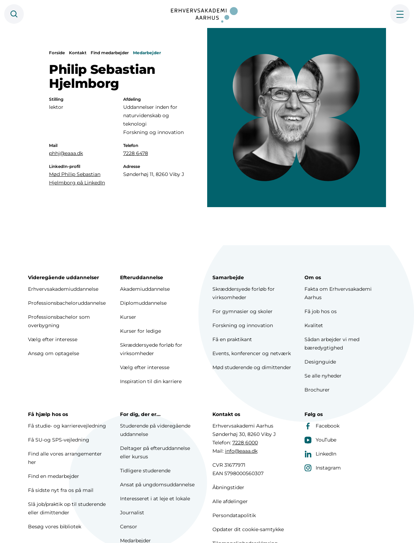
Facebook (321, 426)
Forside (57, 52)
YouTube (320, 440)
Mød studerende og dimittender (251, 367)
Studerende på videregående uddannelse (155, 430)
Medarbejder (147, 52)
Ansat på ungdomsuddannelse (157, 484)
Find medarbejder (110, 52)
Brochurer (317, 390)
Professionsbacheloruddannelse (67, 303)
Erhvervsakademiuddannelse (63, 289)
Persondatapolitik (234, 515)
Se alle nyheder (323, 376)
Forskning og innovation (242, 325)
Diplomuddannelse (143, 303)
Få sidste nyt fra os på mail (60, 490)
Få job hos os (320, 311)
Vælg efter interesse (52, 339)
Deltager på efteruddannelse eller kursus (155, 452)
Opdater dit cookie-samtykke (248, 529)
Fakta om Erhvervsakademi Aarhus (338, 293)
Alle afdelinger (230, 501)
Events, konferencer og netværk (251, 353)
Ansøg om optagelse (53, 353)
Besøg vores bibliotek (54, 526)
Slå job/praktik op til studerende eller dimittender (67, 508)
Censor (128, 526)
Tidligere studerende (145, 470)
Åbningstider (228, 487)
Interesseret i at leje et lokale (155, 498)
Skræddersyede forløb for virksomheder (151, 349)
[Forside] (207, 14)
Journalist (132, 512)
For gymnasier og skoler (242, 311)
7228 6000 (245, 442)
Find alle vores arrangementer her (65, 458)
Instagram (322, 468)
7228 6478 (135, 153)
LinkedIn (320, 454)
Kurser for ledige (140, 331)
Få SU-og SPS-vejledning (58, 440)
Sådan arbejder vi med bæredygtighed (331, 343)
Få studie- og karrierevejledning (67, 426)
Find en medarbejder (53, 476)
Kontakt (77, 52)
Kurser (128, 317)
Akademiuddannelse (145, 289)
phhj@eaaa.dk (66, 153)
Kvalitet (313, 325)
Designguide (320, 362)
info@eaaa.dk (241, 451)
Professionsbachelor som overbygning (59, 321)
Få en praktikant (232, 339)
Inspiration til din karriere (151, 381)
